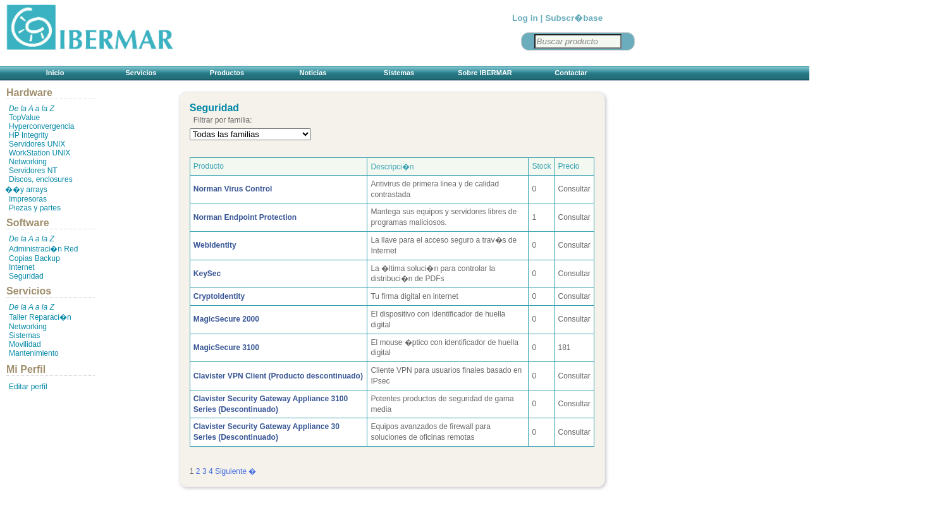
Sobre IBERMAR (485, 72)
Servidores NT (33, 170)
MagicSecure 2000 (226, 319)
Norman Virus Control (232, 188)
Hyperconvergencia (41, 126)
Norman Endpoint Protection (245, 217)
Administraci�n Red (43, 249)
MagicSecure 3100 (226, 347)
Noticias (313, 72)
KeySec (207, 273)
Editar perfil (28, 386)
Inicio (55, 72)
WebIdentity (214, 245)
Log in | (527, 18)
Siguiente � (235, 471)
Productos (227, 72)
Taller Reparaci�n (40, 317)
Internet (22, 267)
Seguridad (26, 276)
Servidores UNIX (37, 144)
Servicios (141, 72)
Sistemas (399, 72)
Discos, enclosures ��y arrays (39, 184)
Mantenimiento (34, 353)
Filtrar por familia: (222, 120)
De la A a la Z (31, 108)
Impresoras (28, 199)
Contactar (571, 72)
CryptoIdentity (219, 296)
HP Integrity (28, 135)
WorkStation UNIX (39, 152)
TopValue (24, 117)
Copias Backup (34, 258)
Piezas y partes (35, 207)
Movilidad (25, 344)
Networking (28, 161)
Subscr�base (574, 18)
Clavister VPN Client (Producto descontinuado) (278, 376)
